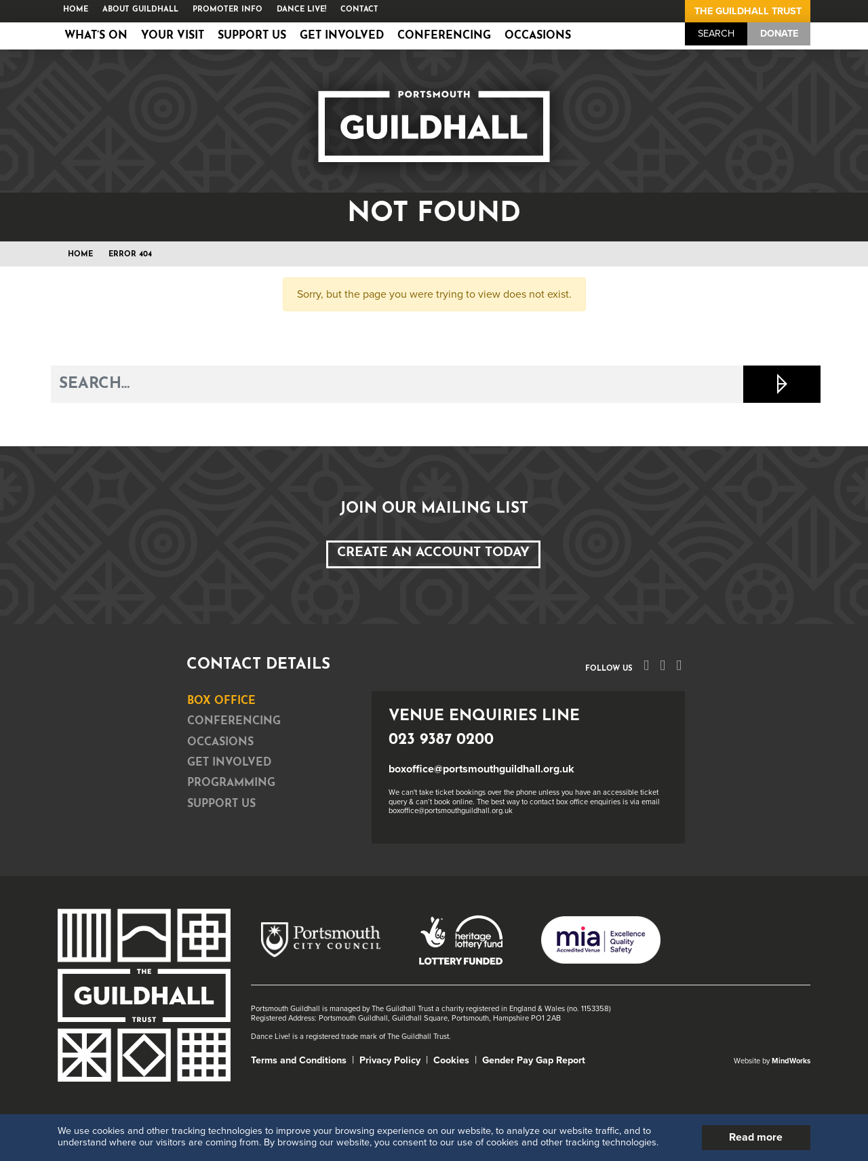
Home (75, 10)
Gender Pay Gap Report (533, 1060)
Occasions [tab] (220, 742)
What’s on (95, 36)
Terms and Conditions (299, 1060)
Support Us (252, 36)
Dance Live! (301, 10)
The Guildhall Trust (748, 11)
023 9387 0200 (441, 740)
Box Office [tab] (221, 701)
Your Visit (172, 36)
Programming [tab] (231, 783)
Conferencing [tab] (234, 721)
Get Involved (342, 36)
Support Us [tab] (221, 804)
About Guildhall (140, 10)
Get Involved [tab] (229, 762)
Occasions (538, 36)
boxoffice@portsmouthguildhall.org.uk (481, 769)
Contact (359, 10)
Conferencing (444, 36)
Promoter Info (227, 10)
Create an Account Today (433, 553)
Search (716, 33)
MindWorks (791, 1061)
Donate (779, 33)
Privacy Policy (389, 1060)
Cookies (451, 1060)
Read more (756, 1137)
